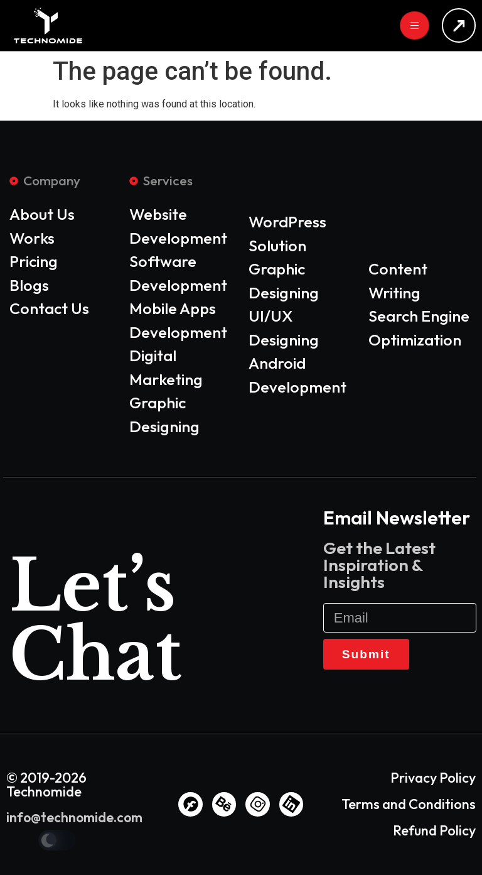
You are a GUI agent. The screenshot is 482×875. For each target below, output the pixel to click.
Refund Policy (434, 830)
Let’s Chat (92, 620)
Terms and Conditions (408, 804)
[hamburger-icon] (414, 25)
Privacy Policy (433, 777)
